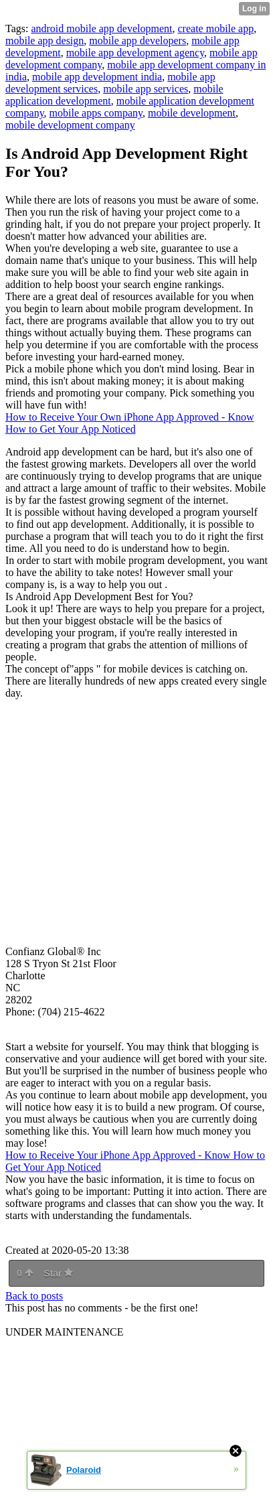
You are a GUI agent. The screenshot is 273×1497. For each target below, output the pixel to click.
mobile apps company (96, 113)
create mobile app (216, 28)
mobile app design (44, 40)
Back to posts (34, 1295)
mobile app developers (137, 40)
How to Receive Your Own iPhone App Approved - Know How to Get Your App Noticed (129, 423)
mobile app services (145, 88)
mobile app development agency (135, 52)
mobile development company (70, 125)
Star (58, 1273)
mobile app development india (97, 76)
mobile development (192, 113)
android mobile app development (101, 28)
